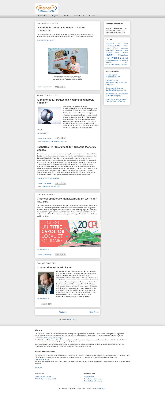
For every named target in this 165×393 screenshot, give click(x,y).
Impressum (38, 368)
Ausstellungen (110, 43)
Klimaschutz (64, 141)
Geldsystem (124, 48)
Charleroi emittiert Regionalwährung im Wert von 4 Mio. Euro (116, 82)
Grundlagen (110, 50)
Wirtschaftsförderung (113, 64)
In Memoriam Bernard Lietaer (54, 267)
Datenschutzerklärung (42, 359)
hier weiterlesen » (43, 133)
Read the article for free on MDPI (48, 178)
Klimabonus (55, 141)
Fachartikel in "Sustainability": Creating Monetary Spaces (116, 100)
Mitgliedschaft (79, 16)
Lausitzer (116, 52)
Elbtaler (125, 46)
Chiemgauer (46, 141)
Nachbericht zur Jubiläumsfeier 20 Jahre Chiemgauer (117, 95)
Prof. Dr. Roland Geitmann (93, 381)
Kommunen (109, 52)
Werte (66, 16)
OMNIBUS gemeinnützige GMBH (46, 379)
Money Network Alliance (43, 377)
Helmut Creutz (89, 377)
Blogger (102, 388)
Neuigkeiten (42, 16)
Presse (115, 57)
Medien (110, 54)
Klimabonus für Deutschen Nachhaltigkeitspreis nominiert (116, 89)
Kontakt (92, 16)
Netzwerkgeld (55, 186)
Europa (108, 48)
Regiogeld (55, 16)
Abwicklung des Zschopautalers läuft (113, 76)
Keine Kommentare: (45, 87)
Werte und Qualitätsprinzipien (53, 338)
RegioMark (124, 58)
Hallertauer (119, 50)
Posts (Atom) (71, 319)
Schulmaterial (123, 60)
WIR (126, 62)
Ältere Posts (93, 312)
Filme (115, 48)
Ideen (126, 50)
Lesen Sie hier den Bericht (45, 40)
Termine (108, 62)
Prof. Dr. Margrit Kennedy (92, 379)
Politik (108, 58)
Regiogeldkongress (112, 60)
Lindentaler (124, 52)
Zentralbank (124, 64)
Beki (118, 43)
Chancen (125, 43)
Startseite (63, 312)
